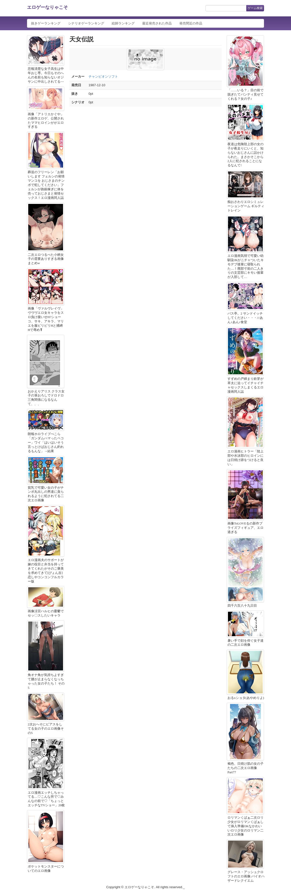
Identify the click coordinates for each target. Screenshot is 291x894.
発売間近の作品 (190, 23)
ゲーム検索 (255, 8)
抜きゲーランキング (46, 23)
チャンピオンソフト (103, 76)
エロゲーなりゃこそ (47, 7)
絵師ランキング (123, 23)
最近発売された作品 (157, 23)
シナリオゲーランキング (86, 23)
